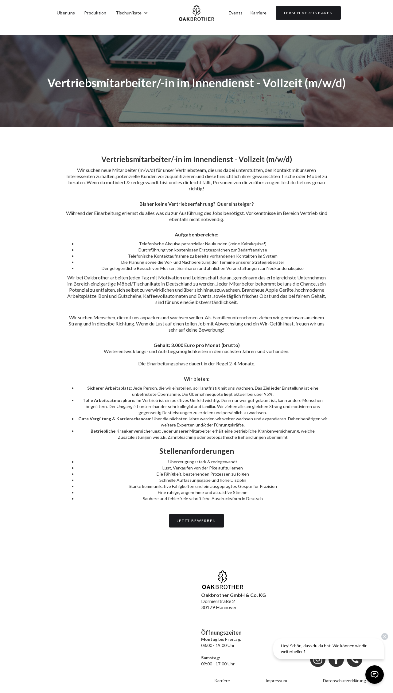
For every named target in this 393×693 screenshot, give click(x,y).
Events (236, 12)
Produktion (95, 12)
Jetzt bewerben (196, 520)
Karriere (258, 12)
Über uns (66, 12)
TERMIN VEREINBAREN (308, 12)
